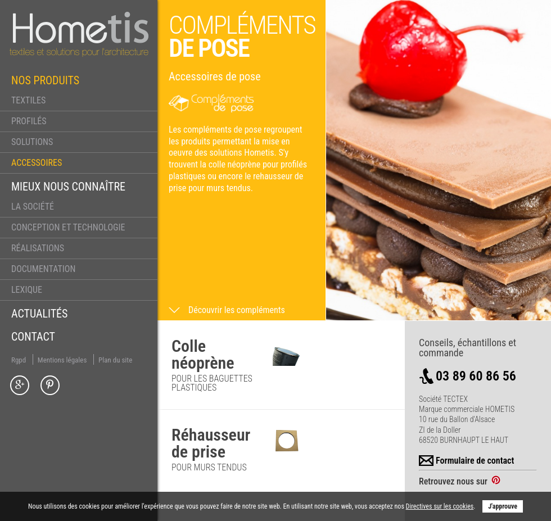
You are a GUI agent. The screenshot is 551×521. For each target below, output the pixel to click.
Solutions (32, 142)
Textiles (28, 100)
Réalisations (37, 248)
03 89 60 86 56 (467, 376)
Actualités (39, 313)
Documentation (43, 269)
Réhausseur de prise (210, 443)
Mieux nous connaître (68, 186)
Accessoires (36, 162)
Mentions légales (62, 360)
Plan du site (115, 360)
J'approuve (502, 506)
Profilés (29, 121)
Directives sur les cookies (440, 506)
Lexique (26, 289)
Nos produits (45, 80)
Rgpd (18, 360)
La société (32, 206)
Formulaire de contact (466, 460)
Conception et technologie (68, 227)
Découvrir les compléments (236, 310)
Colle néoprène (202, 354)
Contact (33, 336)
